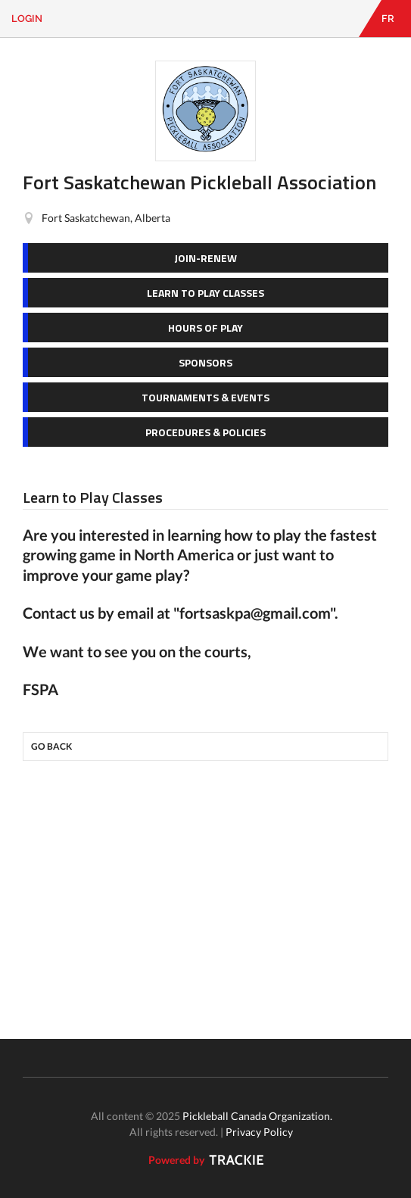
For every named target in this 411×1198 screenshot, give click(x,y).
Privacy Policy (259, 1131)
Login (26, 18)
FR (387, 18)
